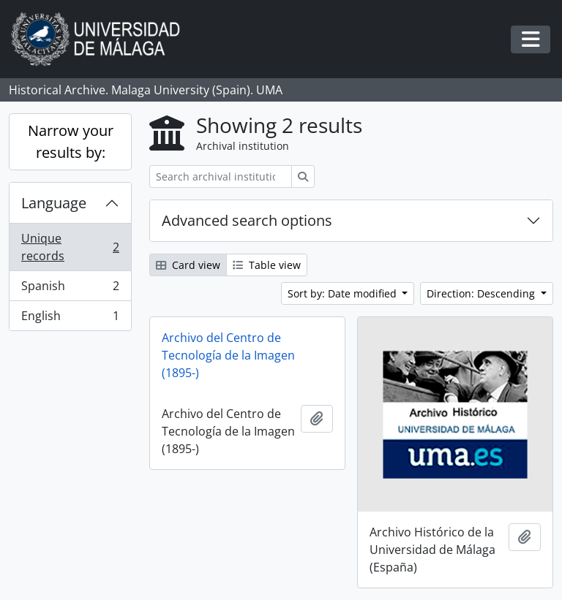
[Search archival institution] (220, 176)
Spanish (69, 289)
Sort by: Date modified (344, 293)
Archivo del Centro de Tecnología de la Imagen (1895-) (228, 355)
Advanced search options (247, 220)
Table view (267, 265)
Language (53, 203)
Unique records (69, 247)
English (69, 318)
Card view (188, 265)
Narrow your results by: (70, 141)
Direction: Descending (482, 293)
